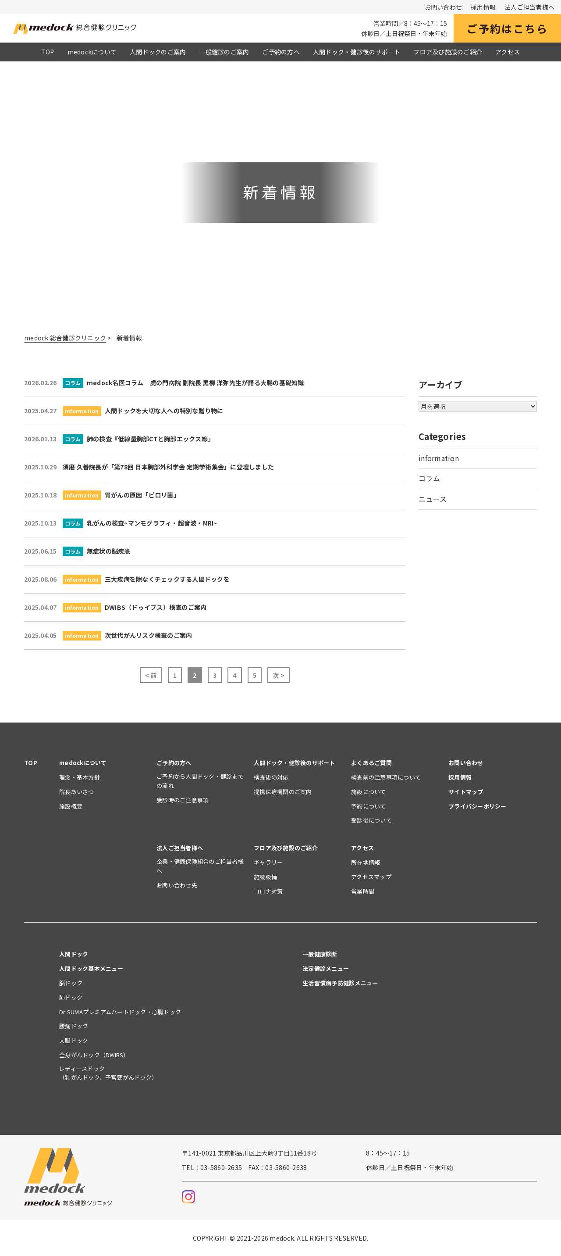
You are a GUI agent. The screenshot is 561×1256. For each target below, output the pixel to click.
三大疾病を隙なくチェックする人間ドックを (127, 579)
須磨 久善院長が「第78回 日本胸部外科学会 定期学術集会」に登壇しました (149, 467)
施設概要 (70, 806)
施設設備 (265, 877)
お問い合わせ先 (176, 885)
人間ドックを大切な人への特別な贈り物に (124, 411)
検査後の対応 (271, 777)
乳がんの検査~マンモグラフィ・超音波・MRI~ (120, 523)
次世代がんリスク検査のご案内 (108, 635)
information (439, 458)
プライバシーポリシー (477, 806)
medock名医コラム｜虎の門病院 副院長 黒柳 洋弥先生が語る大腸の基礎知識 (164, 383)
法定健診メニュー (325, 968)
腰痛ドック (73, 1026)
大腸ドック (73, 1040)
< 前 (151, 675)
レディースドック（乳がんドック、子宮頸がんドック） (108, 1073)
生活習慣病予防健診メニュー (340, 983)
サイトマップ (465, 791)
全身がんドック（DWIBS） (94, 1055)
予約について (368, 806)
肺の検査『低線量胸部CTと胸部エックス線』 (119, 439)
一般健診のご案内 (224, 51)
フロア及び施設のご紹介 (447, 51)
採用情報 (483, 7)
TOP (47, 51)
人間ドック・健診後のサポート (357, 51)
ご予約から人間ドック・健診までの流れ (200, 781)
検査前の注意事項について (386, 777)
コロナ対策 (268, 891)
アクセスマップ (371, 877)
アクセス (507, 51)
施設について (368, 791)
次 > (278, 675)
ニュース (433, 499)
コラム (429, 478)
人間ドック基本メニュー (91, 968)
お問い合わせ (443, 7)
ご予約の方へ (281, 51)
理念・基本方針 (79, 777)
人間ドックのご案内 (158, 51)
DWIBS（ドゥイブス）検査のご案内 (115, 607)
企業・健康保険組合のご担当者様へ (200, 866)
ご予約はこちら (507, 28)
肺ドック (70, 997)
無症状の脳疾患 (77, 551)
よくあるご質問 (371, 763)
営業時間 (362, 891)
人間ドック (73, 954)
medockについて (92, 51)
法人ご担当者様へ (529, 7)
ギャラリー (268, 862)
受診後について (371, 820)
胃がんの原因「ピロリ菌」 (102, 495)
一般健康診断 (319, 954)
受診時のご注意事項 (182, 800)
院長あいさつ (76, 791)
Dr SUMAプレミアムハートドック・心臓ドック (123, 1012)
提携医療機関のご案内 (283, 791)
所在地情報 (365, 862)
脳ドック (70, 983)
